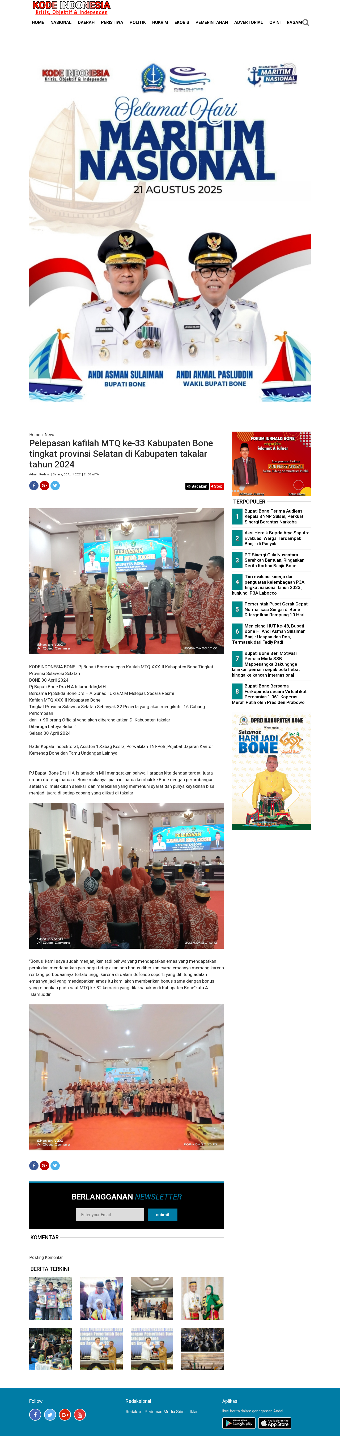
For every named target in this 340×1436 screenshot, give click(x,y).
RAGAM (294, 22)
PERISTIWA (112, 22)
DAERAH (86, 22)
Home (34, 434)
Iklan (194, 1411)
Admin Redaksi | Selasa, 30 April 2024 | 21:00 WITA (64, 474)
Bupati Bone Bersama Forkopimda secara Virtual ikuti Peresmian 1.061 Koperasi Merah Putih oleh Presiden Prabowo (270, 694)
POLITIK (138, 22)
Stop (217, 486)
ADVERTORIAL (248, 22)
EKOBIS (182, 22)
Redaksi (133, 1411)
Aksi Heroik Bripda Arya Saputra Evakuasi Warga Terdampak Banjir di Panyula (277, 538)
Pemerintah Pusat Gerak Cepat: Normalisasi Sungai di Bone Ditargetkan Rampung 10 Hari (277, 609)
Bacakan (197, 486)
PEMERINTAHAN (212, 22)
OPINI (274, 22)
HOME (38, 22)
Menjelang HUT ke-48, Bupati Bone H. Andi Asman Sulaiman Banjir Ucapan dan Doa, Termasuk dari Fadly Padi (268, 634)
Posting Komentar (46, 1257)
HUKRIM (160, 22)
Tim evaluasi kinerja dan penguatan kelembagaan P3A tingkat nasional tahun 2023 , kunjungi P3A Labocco (268, 585)
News (50, 434)
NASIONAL (60, 22)
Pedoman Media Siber (165, 1411)
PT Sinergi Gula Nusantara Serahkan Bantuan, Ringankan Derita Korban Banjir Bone (274, 560)
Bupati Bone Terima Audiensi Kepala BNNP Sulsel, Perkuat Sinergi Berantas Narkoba (274, 516)
